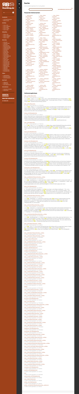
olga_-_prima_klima (28, 274)
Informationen (5, 86)
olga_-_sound (27, 280)
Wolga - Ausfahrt (6, 36)
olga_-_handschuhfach (29, 268)
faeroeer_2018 (27, 247)
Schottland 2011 (6, 69)
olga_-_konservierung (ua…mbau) (30, 44)
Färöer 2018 (5, 60)
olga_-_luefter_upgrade (29, 292)
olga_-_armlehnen (28, 307)
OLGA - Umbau (6, 28)
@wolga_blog (33, 382)
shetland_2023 (27, 141)
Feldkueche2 (5, 83)
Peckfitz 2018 (6, 59)
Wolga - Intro (5, 34)
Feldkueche (5, 82)
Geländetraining (6, 75)
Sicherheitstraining (6, 77)
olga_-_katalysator (28, 232)
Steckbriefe (4, 17)
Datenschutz (5, 90)
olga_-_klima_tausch (28, 352)
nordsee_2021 (27, 250)
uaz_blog (26, 259)
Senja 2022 (5, 50)
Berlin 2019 (5, 58)
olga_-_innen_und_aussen (30, 346)
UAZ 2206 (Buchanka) (7, 19)
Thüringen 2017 (6, 62)
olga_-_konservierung (29, 322)
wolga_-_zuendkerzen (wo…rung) (43, 89)
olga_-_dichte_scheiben (29, 337)
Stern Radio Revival (7, 84)
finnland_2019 (27, 158)
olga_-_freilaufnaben (28, 310)
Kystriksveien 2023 (6, 47)
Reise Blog (4, 39)
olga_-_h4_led (27, 316)
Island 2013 (5, 68)
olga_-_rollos (27, 358)
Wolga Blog (4, 31)
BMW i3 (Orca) (6, 20)
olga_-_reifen (27, 325)
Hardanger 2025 (6, 43)
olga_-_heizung (27, 289)
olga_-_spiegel (27, 361)
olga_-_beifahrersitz (28, 262)
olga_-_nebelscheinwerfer (30, 253)
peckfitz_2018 (27, 370)
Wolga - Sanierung (6, 35)
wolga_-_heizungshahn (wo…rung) (30, 76)
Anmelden (5, 100)
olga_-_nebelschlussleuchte (30, 355)
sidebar (25, 286)
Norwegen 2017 (6, 61)
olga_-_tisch (26, 223)
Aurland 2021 (5, 51)
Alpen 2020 (5, 53)
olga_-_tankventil (28, 204)
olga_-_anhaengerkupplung (30, 304)
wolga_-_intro (27, 382)
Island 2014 (5, 67)
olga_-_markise (27, 271)
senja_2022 (26, 150)
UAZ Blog (4, 22)
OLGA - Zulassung (6, 26)
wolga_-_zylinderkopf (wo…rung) (56, 89)
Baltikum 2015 (6, 65)
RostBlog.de (8, 8)
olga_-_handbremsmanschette (44, 35)
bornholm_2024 (27, 298)
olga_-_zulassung (28, 238)
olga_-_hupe (27, 319)
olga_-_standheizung (29, 283)
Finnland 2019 (6, 54)
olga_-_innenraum (28, 349)
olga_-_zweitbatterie (28, 176)
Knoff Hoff (4, 80)
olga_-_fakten (27, 379)
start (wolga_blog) (44, 20)
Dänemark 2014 (6, 66)
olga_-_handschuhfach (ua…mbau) (57, 35)
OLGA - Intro (5, 25)
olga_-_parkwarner (28, 235)
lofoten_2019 (27, 113)
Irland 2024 (5, 44)
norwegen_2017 (27, 367)
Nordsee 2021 (6, 52)
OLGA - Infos (5, 29)
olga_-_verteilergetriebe (29, 214)
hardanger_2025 (28, 328)
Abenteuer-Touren (6, 76)
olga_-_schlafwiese (28, 277)
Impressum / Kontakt (7, 89)
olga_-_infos (26, 122)
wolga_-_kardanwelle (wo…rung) (56, 76)
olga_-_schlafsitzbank (29, 241)
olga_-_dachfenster (28, 334)
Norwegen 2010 (6, 70)
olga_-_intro (26, 301)
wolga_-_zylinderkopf (29, 385)
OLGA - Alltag (6, 27)
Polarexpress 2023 (6, 46)
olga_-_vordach (27, 256)
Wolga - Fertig (6, 37)
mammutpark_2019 (28, 376)
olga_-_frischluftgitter (29, 340)
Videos (3, 73)
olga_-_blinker (27, 265)
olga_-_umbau (27, 95)
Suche (72, 8)
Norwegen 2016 (6, 64)
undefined (13, 12)
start (25, 373)
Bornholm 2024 (6, 45)
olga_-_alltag (27, 103)
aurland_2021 (27, 244)
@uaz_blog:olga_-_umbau (39, 176)
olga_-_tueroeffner (28, 295)
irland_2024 (27, 131)
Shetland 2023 (6, 49)
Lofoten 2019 (5, 57)
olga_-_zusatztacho (28, 364)
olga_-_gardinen (27, 313)
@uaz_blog (33, 95)
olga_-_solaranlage (28, 195)
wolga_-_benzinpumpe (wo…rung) (43, 65)
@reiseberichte (33, 113)
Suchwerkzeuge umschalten (65, 9)
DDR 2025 (5, 42)
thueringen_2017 (28, 331)
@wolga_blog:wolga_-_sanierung (41, 385)
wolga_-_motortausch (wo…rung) (56, 82)
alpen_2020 (27, 186)
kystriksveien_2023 (28, 167)
